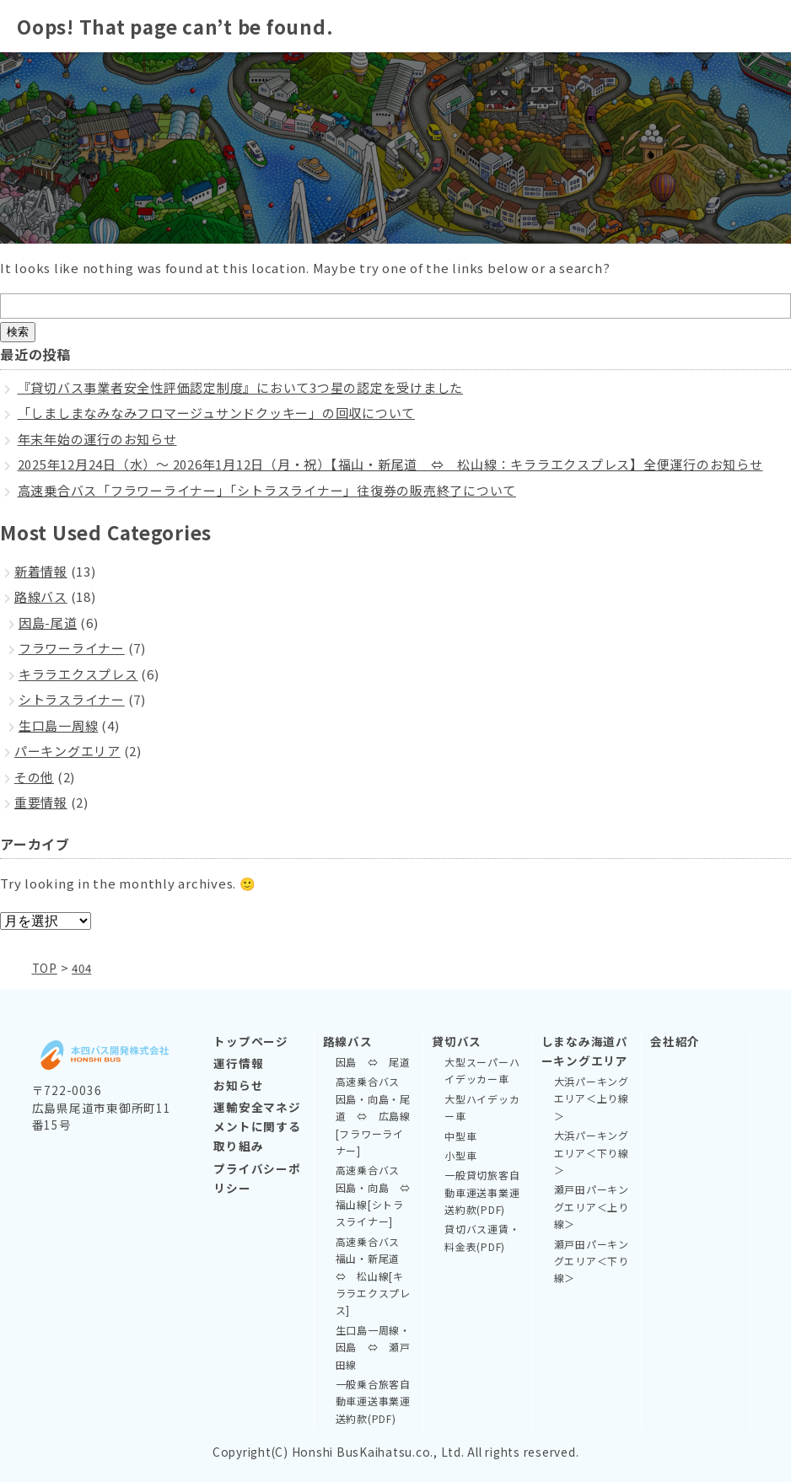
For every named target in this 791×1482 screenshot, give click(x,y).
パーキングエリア (67, 751)
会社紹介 (675, 1040)
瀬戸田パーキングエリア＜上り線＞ (591, 1205)
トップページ (250, 1040)
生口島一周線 (59, 725)
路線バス (40, 596)
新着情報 (40, 571)
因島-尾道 (48, 622)
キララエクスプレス (78, 674)
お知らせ (238, 1084)
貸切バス (457, 1040)
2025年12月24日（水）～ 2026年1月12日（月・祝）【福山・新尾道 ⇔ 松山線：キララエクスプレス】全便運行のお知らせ (390, 464)
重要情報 (40, 802)
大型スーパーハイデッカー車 (481, 1069)
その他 (34, 777)
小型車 (460, 1154)
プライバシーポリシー (256, 1177)
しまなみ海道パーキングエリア (584, 1050)
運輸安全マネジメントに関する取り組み (256, 1125)
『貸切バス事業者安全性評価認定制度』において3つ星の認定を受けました (241, 387)
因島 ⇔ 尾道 (373, 1061)
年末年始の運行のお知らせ (97, 439)
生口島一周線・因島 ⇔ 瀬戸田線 (373, 1346)
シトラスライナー (72, 699)
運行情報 (238, 1062)
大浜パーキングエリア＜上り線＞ (591, 1097)
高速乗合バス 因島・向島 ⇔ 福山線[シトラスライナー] (375, 1194)
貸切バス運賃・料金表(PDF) (481, 1236)
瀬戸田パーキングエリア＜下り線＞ (591, 1260)
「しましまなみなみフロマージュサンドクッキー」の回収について (217, 413)
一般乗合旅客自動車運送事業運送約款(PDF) (373, 1400)
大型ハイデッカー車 (481, 1106)
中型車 (460, 1135)
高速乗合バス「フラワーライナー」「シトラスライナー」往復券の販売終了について (267, 490)
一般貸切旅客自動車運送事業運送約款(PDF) (481, 1191)
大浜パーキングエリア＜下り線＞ (591, 1151)
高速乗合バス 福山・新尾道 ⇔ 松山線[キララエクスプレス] (373, 1275)
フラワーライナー (72, 648)
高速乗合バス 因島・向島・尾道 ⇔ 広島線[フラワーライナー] (373, 1115)
